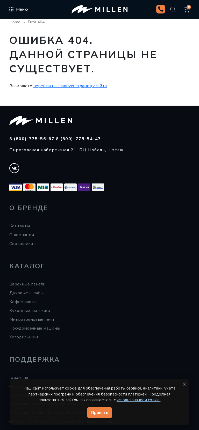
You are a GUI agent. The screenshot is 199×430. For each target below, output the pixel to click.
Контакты (19, 226)
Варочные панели (27, 284)
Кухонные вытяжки (29, 310)
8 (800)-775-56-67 (32, 139)
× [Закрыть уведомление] (184, 384)
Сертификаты (24, 244)
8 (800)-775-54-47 (78, 139)
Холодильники (24, 337)
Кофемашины (23, 302)
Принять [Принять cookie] (99, 412)
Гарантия (18, 377)
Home (15, 22)
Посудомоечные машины (34, 328)
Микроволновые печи (31, 319)
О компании (21, 235)
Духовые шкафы (26, 293)
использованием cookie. (139, 399)
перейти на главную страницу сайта (70, 86)
